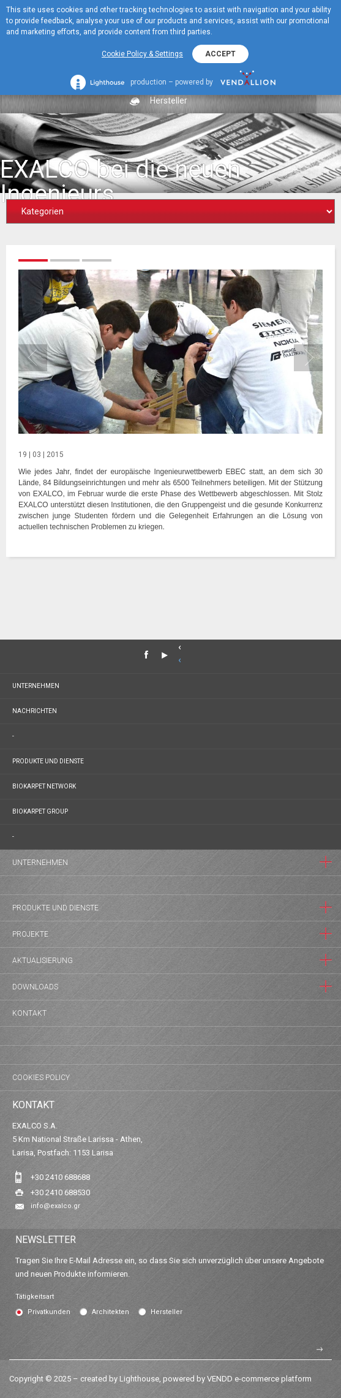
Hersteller (166, 1312)
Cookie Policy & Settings (142, 54)
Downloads (35, 987)
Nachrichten (34, 711)
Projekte (30, 934)
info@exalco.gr (55, 1206)
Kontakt (29, 1013)
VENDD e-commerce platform (259, 1378)
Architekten (110, 1312)
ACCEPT (220, 54)
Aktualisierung (42, 960)
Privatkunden (49, 1312)
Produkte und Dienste (48, 761)
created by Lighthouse (119, 1378)
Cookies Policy (41, 1077)
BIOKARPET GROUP (40, 811)
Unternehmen (35, 685)
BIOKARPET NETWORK (44, 786)
